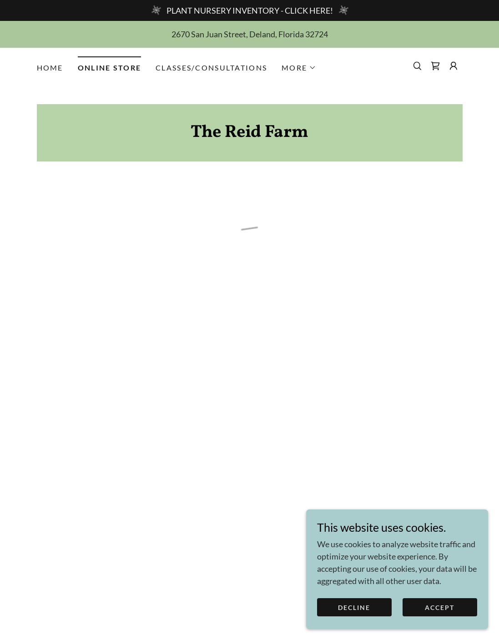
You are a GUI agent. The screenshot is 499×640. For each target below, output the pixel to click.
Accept (439, 607)
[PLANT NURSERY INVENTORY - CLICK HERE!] (249, 10)
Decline (354, 607)
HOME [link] (50, 67)
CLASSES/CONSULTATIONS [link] (211, 67)
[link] (249, 134)
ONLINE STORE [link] (109, 67)
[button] (299, 67)
